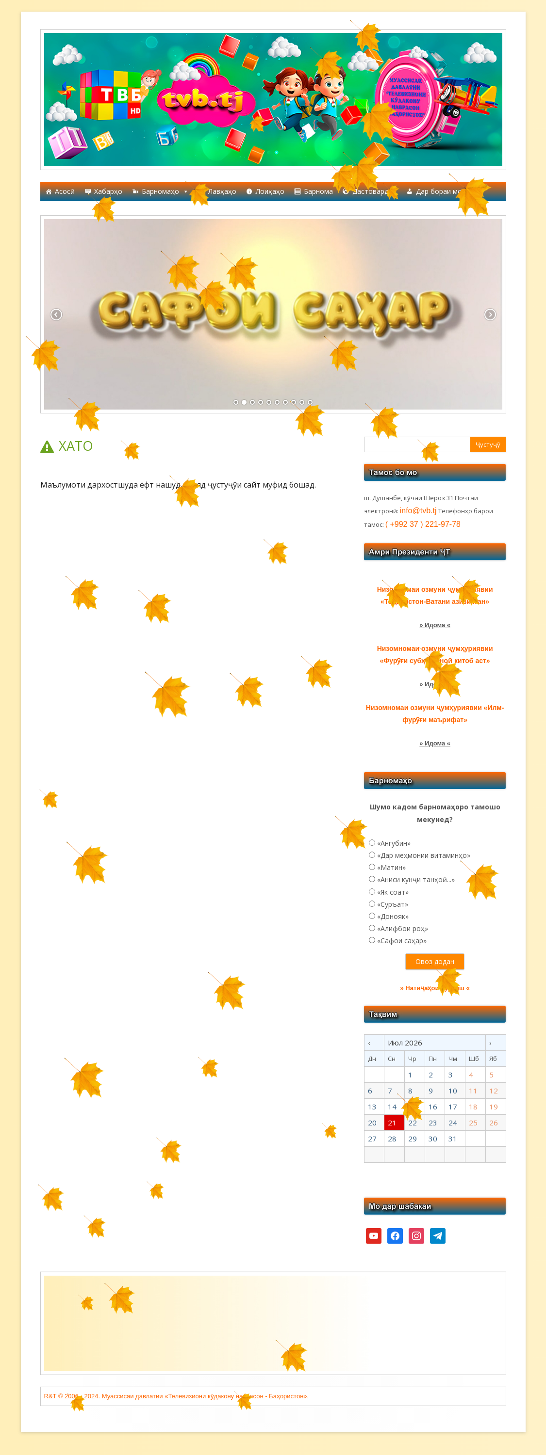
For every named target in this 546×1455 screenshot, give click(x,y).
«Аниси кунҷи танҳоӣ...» (416, 879)
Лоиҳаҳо (270, 191)
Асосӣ (65, 191)
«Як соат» (393, 892)
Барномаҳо (165, 191)
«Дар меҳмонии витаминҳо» (423, 855)
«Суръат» (392, 904)
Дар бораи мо (444, 191)
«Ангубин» (394, 843)
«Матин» (391, 867)
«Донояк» (393, 916)
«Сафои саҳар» (402, 940)
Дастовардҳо (374, 191)
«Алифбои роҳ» (402, 928)
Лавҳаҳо (222, 191)
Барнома (318, 191)
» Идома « (434, 743)
